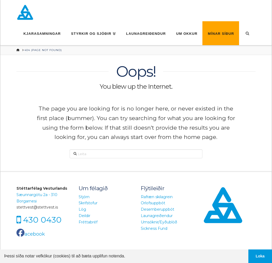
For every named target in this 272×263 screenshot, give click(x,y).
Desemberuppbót (157, 209)
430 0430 (42, 220)
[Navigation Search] (247, 33)
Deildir (84, 215)
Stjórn (84, 196)
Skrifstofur (88, 203)
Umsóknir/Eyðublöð (159, 222)
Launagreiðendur (157, 215)
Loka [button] (260, 256)
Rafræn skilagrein (157, 196)
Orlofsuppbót (153, 203)
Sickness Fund (154, 228)
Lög (82, 209)
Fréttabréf (88, 222)
